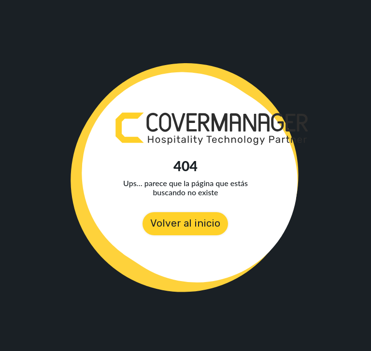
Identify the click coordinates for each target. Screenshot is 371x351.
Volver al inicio (185, 223)
